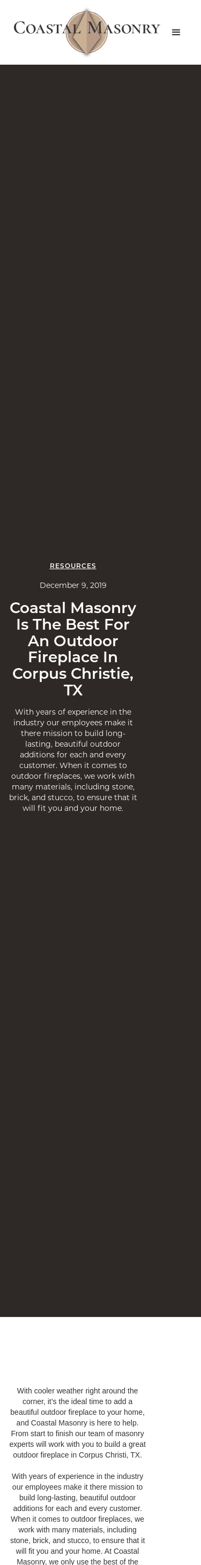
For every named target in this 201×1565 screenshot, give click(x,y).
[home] (84, 32)
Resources (73, 565)
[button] (176, 33)
